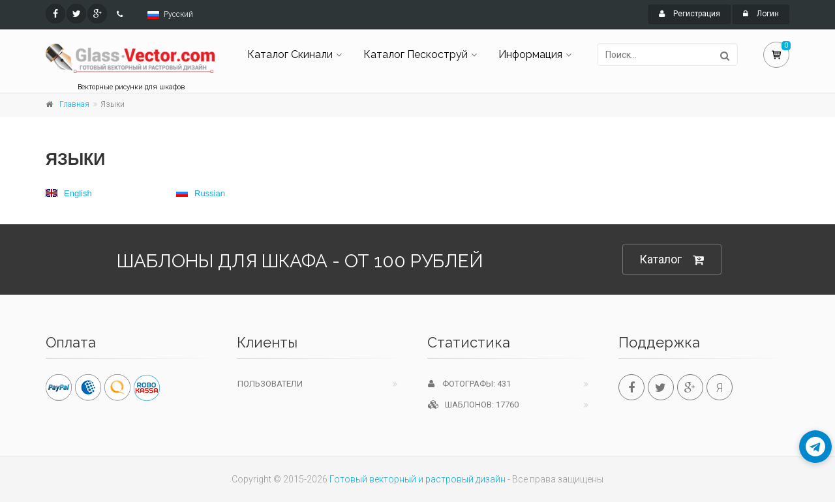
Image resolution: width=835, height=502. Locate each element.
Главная (74, 104)
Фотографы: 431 (469, 384)
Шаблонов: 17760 (473, 404)
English (69, 193)
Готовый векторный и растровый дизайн (417, 479)
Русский (178, 14)
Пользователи (270, 384)
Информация (530, 54)
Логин (761, 13)
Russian (200, 193)
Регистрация (689, 13)
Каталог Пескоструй (415, 54)
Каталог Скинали (290, 54)
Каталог (672, 259)
